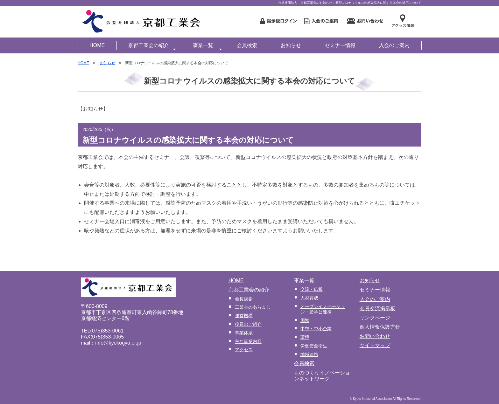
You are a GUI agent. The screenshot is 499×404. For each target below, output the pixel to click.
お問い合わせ (375, 336)
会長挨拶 (244, 298)
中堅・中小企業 (316, 328)
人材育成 (309, 297)
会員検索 (247, 45)
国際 (304, 320)
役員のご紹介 (248, 324)
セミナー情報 (340, 45)
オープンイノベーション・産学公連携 (322, 309)
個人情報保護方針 (380, 327)
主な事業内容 (248, 341)
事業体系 (244, 332)
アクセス (244, 349)
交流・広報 (311, 289)
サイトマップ (375, 345)
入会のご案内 (394, 45)
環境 (304, 337)
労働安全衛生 (313, 345)
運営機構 (244, 315)
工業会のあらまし (253, 307)
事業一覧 (207, 46)
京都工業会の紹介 (152, 46)
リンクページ (375, 317)
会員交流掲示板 (377, 308)
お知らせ (291, 45)
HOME (97, 45)
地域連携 (309, 354)
